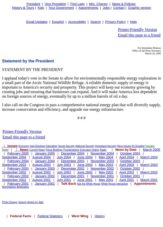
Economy (24, 146)
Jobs (106, 8)
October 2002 (130, 168)
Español (58, 22)
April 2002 (126, 172)
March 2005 (151, 150)
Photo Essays (9, 202)
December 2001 (73, 176)
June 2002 (85, 172)
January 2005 (45, 153)
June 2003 (85, 165)
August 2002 (41, 172)
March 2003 (149, 165)
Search (95, 22)
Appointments (88, 8)
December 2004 (73, 153)
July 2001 (64, 180)
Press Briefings (54, 149)
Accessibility (77, 22)
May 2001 (106, 180)
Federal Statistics (50, 216)
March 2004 (149, 157)
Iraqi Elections (38, 146)
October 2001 (130, 176)
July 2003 (64, 165)
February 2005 (18, 153)
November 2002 (102, 168)
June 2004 (85, 157)
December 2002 (73, 168)
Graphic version (139, 8)
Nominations (9, 186)
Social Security (66, 146)
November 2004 (102, 153)
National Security (85, 146)
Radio (103, 149)
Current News (37, 149)
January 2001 (45, 183)
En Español (138, 146)
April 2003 (126, 165)
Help (133, 22)
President (33, 4)
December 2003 (73, 161)
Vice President (55, 4)
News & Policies (124, 4)
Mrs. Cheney (98, 4)
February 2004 (18, 161)
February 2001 (18, 183)
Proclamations (71, 149)
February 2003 (18, 168)
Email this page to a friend (139, 35)
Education (51, 146)
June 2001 (85, 180)
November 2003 (102, 161)
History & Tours (23, 8)
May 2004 (106, 157)
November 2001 (102, 176)
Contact (119, 8)
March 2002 (149, 172)
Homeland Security (105, 146)
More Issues (124, 146)
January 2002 (45, 176)
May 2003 (106, 165)
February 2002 (18, 176)
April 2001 (126, 180)
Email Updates (37, 22)
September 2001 (14, 180)
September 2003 (14, 165)
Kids (41, 8)
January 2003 (45, 168)
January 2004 (45, 161)
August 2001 (41, 180)
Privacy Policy (115, 22)
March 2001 (149, 180)
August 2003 (41, 165)
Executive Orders (89, 149)
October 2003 (130, 161)
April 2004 (126, 157)
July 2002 (64, 172)
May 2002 (106, 172)
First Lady (77, 4)
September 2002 (14, 172)
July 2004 (64, 157)
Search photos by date (31, 202)
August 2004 (41, 157)
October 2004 (130, 153)
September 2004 (14, 157)
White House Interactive (114, 183)
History (100, 216)
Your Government (61, 8)
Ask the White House (88, 183)
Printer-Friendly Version (137, 29)
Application (23, 186)
